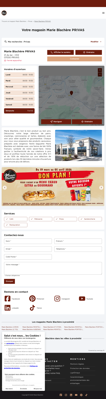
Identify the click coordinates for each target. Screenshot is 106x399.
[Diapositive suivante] (101, 188)
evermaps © (100, 350)
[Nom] (28, 241)
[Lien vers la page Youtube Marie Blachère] (76, 394)
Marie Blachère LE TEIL (10, 329)
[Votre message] (53, 268)
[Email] (28, 249)
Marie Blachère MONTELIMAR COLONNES (58, 329)
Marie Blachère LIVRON (10, 327)
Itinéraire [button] (88, 52)
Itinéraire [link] (87, 122)
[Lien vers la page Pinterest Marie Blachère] (81, 394)
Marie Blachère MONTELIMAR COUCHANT (37, 327)
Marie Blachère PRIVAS (42, 21)
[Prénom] (78, 241)
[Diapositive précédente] (5, 188)
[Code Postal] (28, 257)
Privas (30, 21)
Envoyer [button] (9, 281)
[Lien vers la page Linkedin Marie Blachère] (71, 394)
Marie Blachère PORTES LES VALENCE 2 (79, 329)
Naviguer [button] (56, 122)
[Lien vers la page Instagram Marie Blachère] (65, 394)
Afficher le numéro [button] (60, 52)
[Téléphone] (78, 249)
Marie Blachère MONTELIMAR (74, 327)
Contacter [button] (74, 59)
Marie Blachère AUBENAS (31, 329)
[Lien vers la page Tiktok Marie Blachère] (86, 394)
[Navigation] (103, 13)
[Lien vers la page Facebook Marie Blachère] (60, 394)
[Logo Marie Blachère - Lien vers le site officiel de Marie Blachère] (4, 13)
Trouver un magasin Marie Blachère (14, 21)
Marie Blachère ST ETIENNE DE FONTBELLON (60, 327)
